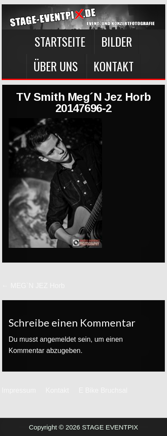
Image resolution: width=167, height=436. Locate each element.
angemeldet (58, 339)
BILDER (116, 41)
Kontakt (113, 66)
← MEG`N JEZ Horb (33, 285)
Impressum (19, 390)
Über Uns (55, 66)
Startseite (60, 41)
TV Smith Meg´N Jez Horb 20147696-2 (83, 102)
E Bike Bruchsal (103, 390)
